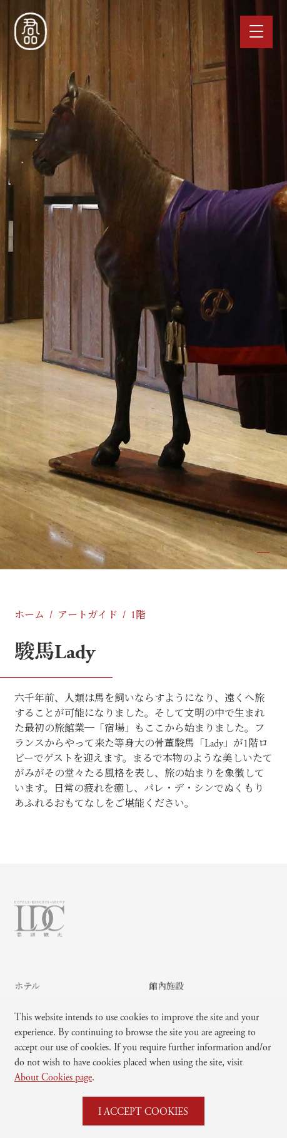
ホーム (29, 614)
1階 (138, 614)
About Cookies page (53, 1076)
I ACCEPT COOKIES (143, 1111)
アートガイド (88, 614)
